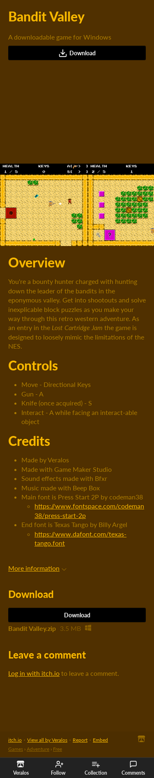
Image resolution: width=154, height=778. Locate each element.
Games (15, 749)
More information (37, 568)
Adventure (38, 749)
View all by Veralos (47, 740)
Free (57, 749)
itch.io (15, 740)
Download (77, 53)
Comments (133, 768)
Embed (100, 740)
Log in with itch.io (34, 673)
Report (80, 740)
